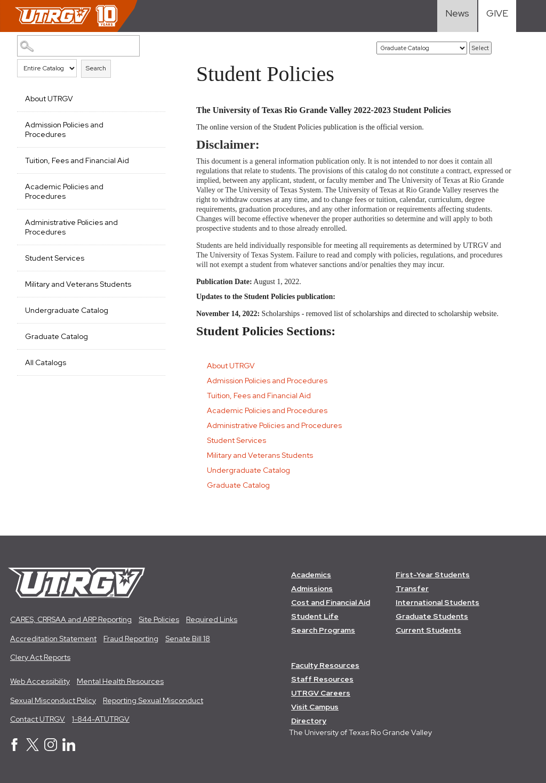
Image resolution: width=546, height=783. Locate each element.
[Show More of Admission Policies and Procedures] (152, 124)
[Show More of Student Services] (152, 257)
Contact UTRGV (37, 719)
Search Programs (323, 630)
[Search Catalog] (78, 45)
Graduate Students (432, 616)
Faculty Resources (325, 665)
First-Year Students (433, 574)
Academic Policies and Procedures (64, 191)
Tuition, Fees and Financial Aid (77, 160)
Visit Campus (315, 706)
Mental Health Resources (120, 681)
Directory (308, 720)
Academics (311, 574)
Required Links (211, 619)
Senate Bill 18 (187, 638)
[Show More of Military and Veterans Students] (152, 283)
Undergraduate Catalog (66, 310)
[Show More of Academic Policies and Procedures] (152, 185)
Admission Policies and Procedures (64, 129)
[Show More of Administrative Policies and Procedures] (152, 221)
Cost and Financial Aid (330, 602)
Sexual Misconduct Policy (53, 700)
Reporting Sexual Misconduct (153, 700)
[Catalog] (421, 48)
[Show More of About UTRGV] (152, 98)
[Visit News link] (457, 16)
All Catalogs (45, 362)
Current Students (428, 630)
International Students (437, 602)
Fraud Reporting (130, 638)
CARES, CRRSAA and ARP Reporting (71, 619)
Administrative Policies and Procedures (71, 227)
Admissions (312, 588)
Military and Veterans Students (78, 284)
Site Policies (159, 619)
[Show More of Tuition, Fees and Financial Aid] (152, 159)
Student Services (54, 258)
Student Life (315, 616)
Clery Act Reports (40, 657)
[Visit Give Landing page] (497, 16)
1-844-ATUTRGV (101, 719)
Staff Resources (322, 679)
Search (96, 68)
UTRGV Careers (320, 693)
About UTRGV (49, 98)
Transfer (412, 588)
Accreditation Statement (53, 638)
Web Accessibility (40, 681)
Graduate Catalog (56, 336)
